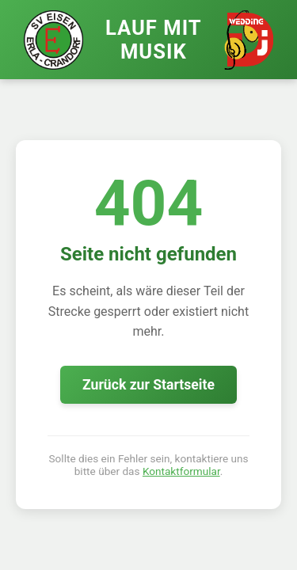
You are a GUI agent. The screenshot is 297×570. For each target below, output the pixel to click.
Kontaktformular (181, 471)
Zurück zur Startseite (148, 385)
